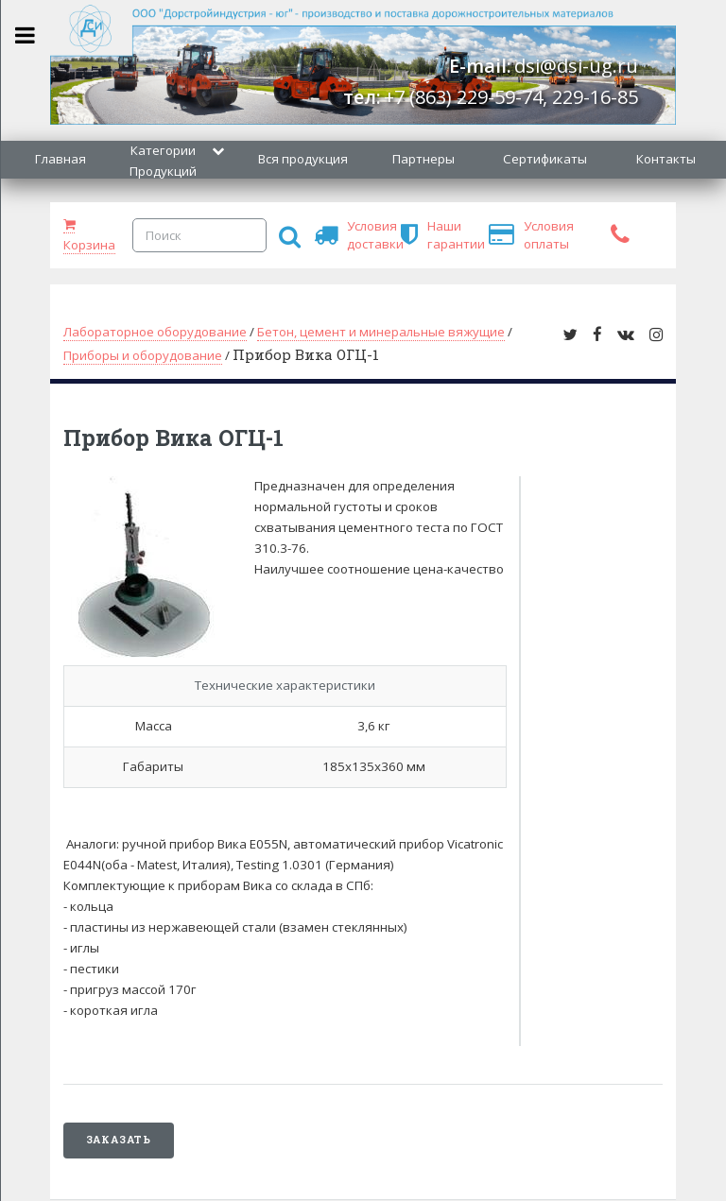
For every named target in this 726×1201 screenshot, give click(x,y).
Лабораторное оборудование (155, 331)
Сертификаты (545, 158)
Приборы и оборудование (142, 355)
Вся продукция (303, 158)
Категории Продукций (163, 161)
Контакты (666, 158)
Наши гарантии (435, 234)
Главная (60, 158)
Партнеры (423, 158)
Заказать (118, 1139)
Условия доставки (355, 234)
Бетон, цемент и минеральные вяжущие (381, 331)
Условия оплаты (532, 234)
